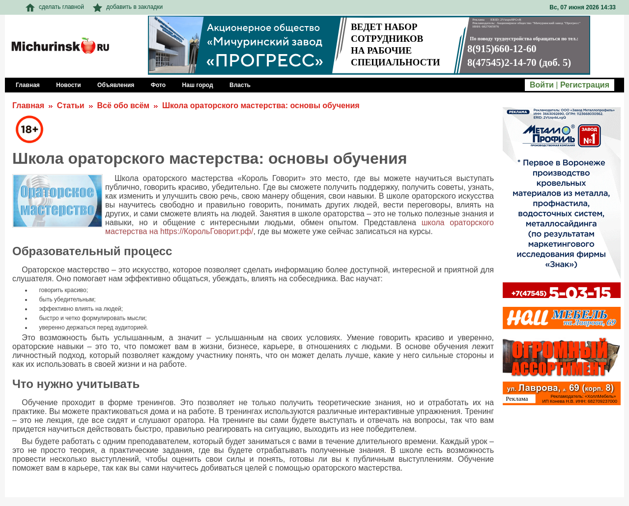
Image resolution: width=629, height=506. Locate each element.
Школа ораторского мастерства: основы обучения (261, 105)
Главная (28, 105)
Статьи (71, 105)
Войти (542, 85)
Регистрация (584, 85)
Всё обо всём (123, 105)
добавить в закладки (128, 6)
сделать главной (55, 6)
